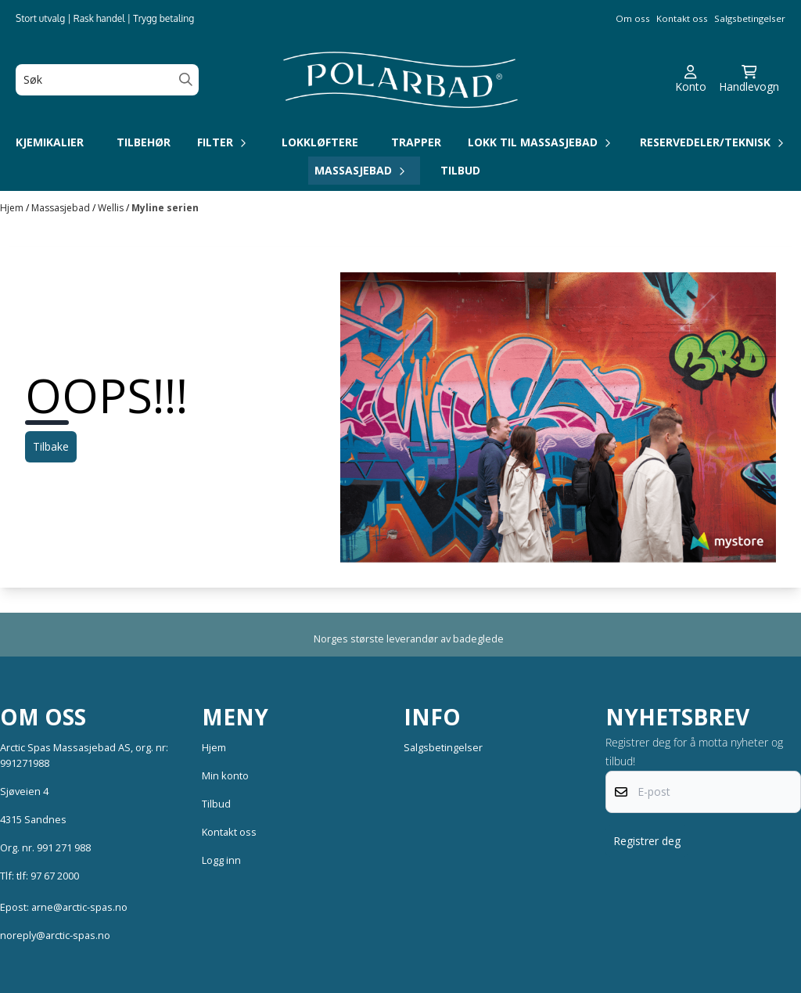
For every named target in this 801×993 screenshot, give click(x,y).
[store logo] (400, 80)
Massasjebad (61, 207)
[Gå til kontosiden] (691, 80)
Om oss (633, 18)
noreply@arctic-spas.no (55, 935)
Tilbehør (144, 142)
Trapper (416, 142)
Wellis (112, 207)
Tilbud (460, 170)
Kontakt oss (682, 18)
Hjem (13, 207)
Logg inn (221, 860)
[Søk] (107, 79)
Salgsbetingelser (749, 18)
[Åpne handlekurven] (749, 80)
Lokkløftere (320, 142)
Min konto (225, 775)
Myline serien (165, 207)
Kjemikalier (50, 142)
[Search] (186, 79)
